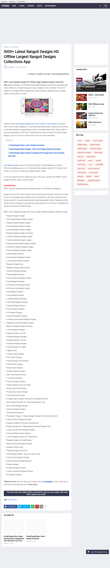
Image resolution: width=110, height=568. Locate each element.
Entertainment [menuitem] (50, 6)
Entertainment (91, 156)
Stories (80, 141)
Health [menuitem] (39, 6)
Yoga (90, 164)
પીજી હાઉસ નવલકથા (95, 149)
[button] (100, 6)
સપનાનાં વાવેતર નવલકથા (84, 153)
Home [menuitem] (14, 6)
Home (6, 47)
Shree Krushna (82, 172)
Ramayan (80, 176)
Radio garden (93, 172)
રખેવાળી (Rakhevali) (86, 86)
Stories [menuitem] (21, 6)
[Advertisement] (55, 26)
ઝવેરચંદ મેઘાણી (98, 153)
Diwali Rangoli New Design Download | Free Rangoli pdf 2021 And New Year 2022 (14, 538)
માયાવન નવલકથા (97, 141)
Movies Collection (93, 168)
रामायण (96, 176)
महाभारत (89, 176)
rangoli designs (13, 165)
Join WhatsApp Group (97, 552)
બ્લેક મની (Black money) (96, 104)
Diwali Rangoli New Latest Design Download (26, 145)
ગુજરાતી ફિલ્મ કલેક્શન (94, 180)
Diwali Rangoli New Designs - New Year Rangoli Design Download (34, 149)
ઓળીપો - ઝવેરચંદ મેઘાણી (96, 95)
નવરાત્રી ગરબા (81, 160)
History (90, 160)
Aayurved (80, 156)
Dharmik (98, 160)
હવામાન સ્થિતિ (99, 164)
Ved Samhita (81, 164)
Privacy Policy (21, 1)
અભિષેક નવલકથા (82, 149)
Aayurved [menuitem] (31, 6)
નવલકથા (87, 141)
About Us (4, 1)
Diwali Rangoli (13, 47)
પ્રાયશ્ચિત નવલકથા (82, 145)
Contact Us (12, 1)
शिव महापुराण (81, 180)
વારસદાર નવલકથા (95, 145)
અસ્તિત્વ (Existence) (94, 122)
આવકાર (5, 6)
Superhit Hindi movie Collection (95, 114)
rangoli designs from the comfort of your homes (38, 123)
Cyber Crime (81, 168)
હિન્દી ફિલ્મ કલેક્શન (83, 184)
